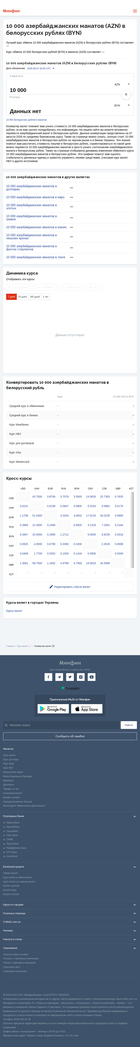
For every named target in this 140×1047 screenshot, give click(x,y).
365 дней (35, 296)
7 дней (11, 296)
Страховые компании (15, 971)
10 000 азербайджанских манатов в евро (35, 197)
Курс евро (8, 763)
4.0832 (78, 515)
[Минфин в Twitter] (70, 677)
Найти (129, 725)
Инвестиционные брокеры (17, 776)
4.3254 (64, 515)
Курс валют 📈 (24, 646)
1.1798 (24, 515)
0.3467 (24, 534)
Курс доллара (10, 759)
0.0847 (64, 506)
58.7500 (37, 563)
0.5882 (106, 506)
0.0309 (119, 553)
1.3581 (24, 563)
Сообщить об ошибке (70, 736)
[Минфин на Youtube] (91, 677)
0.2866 (24, 525)
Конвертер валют (12, 793)
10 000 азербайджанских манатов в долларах (31, 188)
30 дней (22, 296)
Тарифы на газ (11, 789)
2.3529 (106, 544)
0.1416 (78, 553)
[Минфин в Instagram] (81, 677)
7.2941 (106, 525)
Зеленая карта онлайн (15, 954)
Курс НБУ (8, 767)
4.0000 (38, 544)
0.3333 (92, 506)
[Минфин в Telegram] (59, 677)
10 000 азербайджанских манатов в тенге (35, 257)
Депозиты (8, 784)
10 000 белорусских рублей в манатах (26, 120)
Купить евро (9, 890)
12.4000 (37, 525)
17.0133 (91, 515)
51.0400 (37, 515)
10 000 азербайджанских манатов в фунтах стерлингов (31, 248)
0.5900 (92, 553)
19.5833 (91, 563)
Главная (10, 646)
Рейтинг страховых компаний (19, 962)
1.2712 (64, 534)
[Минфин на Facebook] (48, 677)
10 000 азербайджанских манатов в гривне (31, 218)
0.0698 (119, 544)
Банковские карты (13, 772)
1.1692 (51, 563)
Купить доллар (11, 885)
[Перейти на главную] (11, 11)
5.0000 (92, 534)
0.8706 (51, 496)
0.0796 (51, 544)
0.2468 (51, 525)
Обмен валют (10, 873)
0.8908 (119, 515)
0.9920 (78, 525)
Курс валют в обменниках (17, 877)
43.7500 (37, 496)
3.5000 (78, 496)
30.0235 (105, 515)
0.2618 (119, 534)
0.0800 (78, 506)
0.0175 (119, 506)
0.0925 (24, 544)
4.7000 (78, 563)
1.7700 (38, 553)
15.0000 (37, 534)
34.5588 (105, 563)
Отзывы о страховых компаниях (21, 958)
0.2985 (51, 534)
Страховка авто (11, 967)
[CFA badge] (11, 985)
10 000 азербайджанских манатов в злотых (31, 207)
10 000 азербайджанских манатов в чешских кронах (31, 237)
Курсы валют (14, 610)
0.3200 (78, 544)
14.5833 (91, 496)
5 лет (46, 296)
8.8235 (106, 534)
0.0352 (51, 553)
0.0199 (51, 506)
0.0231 (24, 506)
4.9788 (64, 563)
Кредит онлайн (11, 797)
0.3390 (64, 544)
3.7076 (64, 496)
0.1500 (64, 553)
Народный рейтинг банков (17, 801)
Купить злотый (11, 894)
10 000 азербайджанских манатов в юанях (36, 227)
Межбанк (8, 780)
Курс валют (9, 755)
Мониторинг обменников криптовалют (24, 805)
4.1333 (92, 525)
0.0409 (24, 553)
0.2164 (119, 525)
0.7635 (119, 496)
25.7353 (105, 496)
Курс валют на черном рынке (19, 881)
